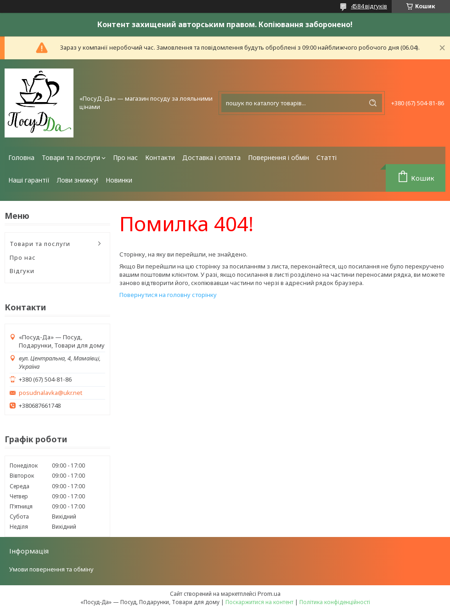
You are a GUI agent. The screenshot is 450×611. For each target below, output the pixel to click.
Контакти (160, 157)
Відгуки (22, 271)
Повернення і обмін (278, 157)
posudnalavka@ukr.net (50, 393)
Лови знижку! (77, 180)
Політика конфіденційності (334, 602)
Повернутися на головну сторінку (168, 295)
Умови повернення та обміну (51, 569)
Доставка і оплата (211, 157)
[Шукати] (373, 103)
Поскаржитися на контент (259, 602)
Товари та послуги (71, 157)
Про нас (125, 157)
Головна (21, 157)
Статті (326, 157)
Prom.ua (269, 593)
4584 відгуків (369, 6)
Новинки (119, 180)
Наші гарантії (29, 180)
